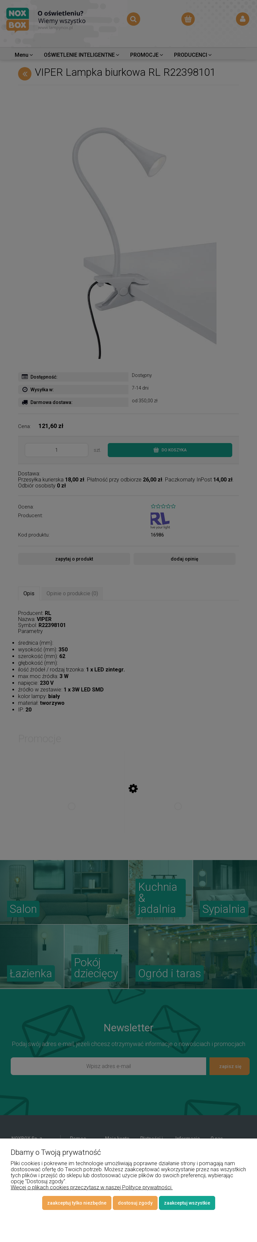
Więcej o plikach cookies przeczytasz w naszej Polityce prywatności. (92, 1187)
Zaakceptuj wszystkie (187, 1203)
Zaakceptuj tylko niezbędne (76, 1203)
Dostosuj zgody (135, 1203)
